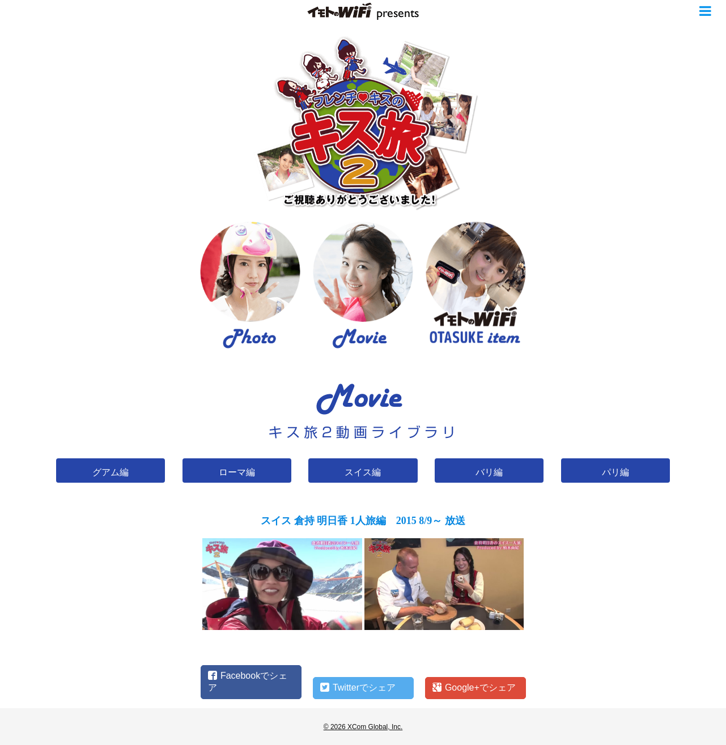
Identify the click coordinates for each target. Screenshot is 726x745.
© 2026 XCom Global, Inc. (363, 727)
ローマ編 (237, 472)
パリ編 (615, 472)
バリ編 (489, 472)
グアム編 (110, 472)
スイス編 (363, 472)
